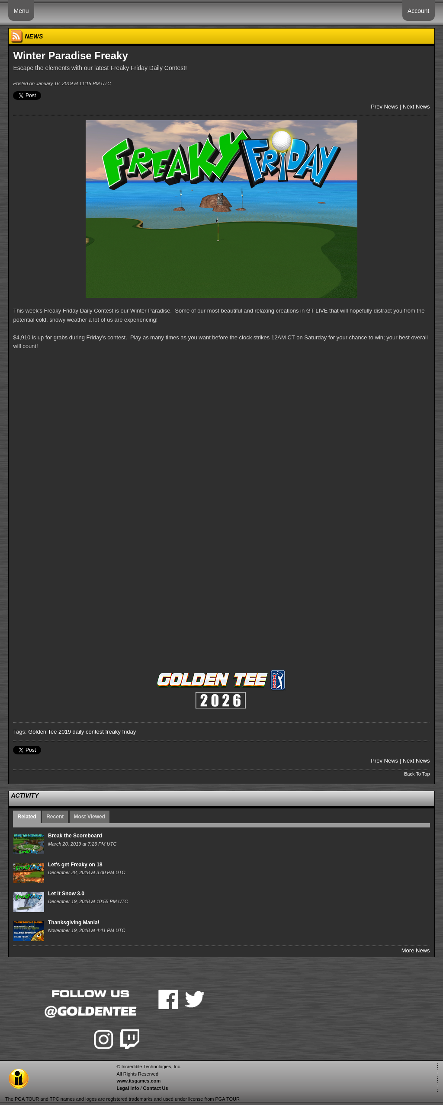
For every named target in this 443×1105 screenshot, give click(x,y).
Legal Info (127, 1088)
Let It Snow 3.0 (66, 894)
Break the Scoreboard (75, 836)
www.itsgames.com (138, 1080)
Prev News (384, 106)
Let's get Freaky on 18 (75, 865)
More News (415, 950)
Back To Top (417, 773)
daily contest (88, 731)
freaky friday (120, 731)
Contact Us (155, 1088)
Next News (416, 106)
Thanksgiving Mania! (74, 923)
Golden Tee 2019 (49, 731)
